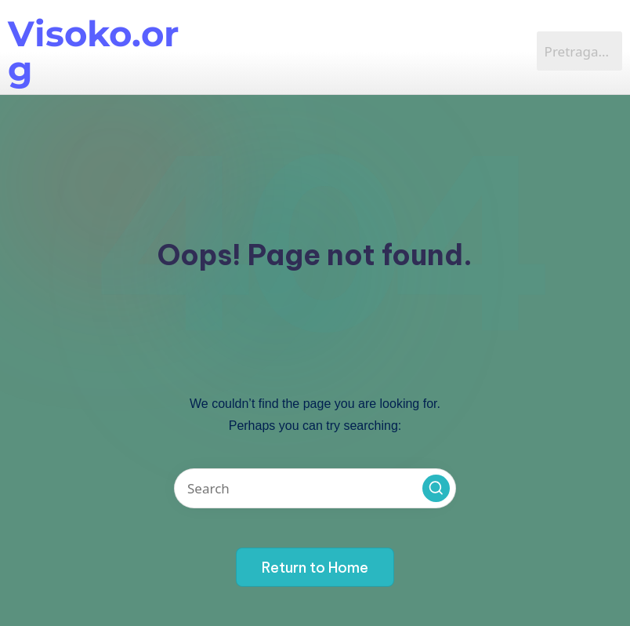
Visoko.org (93, 51)
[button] (436, 488)
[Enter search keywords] (315, 488)
